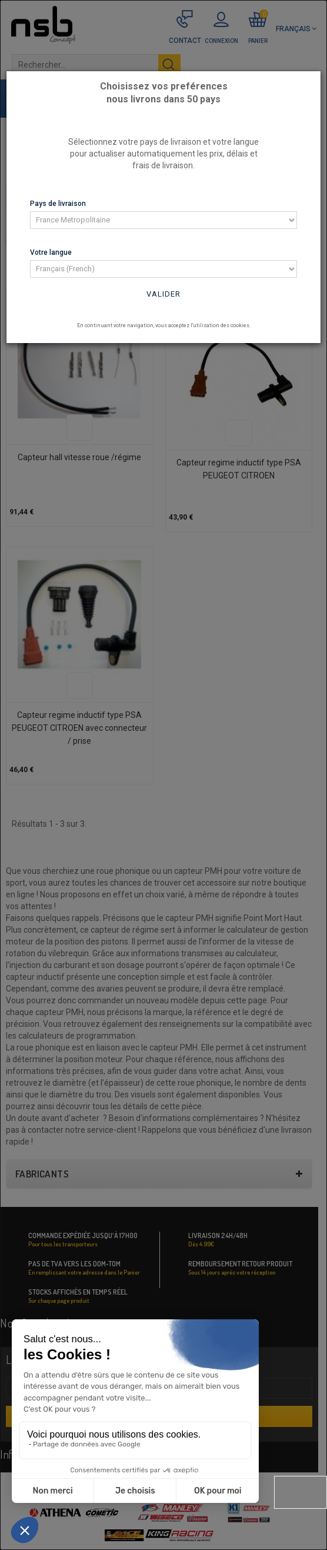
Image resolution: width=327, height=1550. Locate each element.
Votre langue (51, 252)
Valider (163, 294)
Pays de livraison (58, 203)
